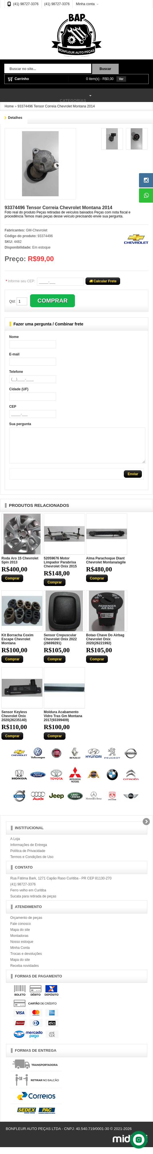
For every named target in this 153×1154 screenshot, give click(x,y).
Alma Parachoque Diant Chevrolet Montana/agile (106, 567)
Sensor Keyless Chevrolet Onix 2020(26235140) (14, 723)
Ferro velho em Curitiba (28, 897)
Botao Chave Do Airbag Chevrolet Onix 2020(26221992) (105, 646)
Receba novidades (24, 973)
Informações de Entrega (28, 852)
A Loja (15, 846)
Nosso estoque (21, 949)
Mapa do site (20, 937)
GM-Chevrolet (36, 230)
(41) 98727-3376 (26, 4)
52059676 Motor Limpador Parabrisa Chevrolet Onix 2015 (60, 569)
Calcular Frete (102, 281)
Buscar (105, 69)
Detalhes (15, 118)
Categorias (46, 96)
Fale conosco (20, 931)
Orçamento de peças (26, 925)
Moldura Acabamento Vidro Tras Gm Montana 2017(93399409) (63, 723)
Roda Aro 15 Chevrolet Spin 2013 (19, 567)
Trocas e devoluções (26, 961)
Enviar (133, 481)
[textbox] (48, 69)
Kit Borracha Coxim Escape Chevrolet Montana (17, 646)
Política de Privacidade (27, 858)
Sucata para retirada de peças (33, 903)
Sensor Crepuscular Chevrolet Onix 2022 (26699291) (60, 646)
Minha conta (85, 4)
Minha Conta (20, 955)
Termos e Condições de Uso (31, 864)
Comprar (12, 585)
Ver (121, 79)
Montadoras (19, 943)
